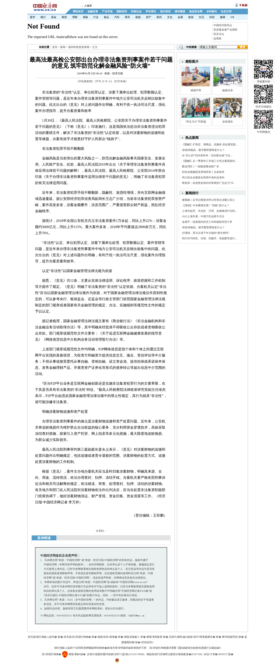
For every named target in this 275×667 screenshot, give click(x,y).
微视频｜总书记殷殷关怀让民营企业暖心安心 (208, 199)
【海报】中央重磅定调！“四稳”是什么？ (205, 205)
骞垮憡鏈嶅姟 (230, 636)
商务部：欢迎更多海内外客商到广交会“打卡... (208, 183)
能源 (138, 17)
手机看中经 (263, 66)
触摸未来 (227, 90)
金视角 (217, 38)
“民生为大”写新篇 (195, 121)
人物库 (88, 5)
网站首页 (78, 11)
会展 (180, 17)
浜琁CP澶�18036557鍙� (218, 654)
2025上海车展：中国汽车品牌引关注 (203, 216)
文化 (169, 17)
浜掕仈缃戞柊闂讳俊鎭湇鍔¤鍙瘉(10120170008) (115, 654)
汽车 (117, 17)
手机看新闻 (85, 81)
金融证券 (92, 11)
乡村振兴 (211, 11)
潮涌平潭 (195, 90)
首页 (54, 47)
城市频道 (180, 11)
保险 (85, 17)
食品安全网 (195, 11)
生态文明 (226, 11)
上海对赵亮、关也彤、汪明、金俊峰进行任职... (209, 210)
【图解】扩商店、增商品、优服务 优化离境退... (210, 144)
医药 (159, 17)
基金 (53, 17)
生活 (201, 17)
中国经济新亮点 (223, 25)
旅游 (191, 17)
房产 (148, 17)
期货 (64, 17)
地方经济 (165, 11)
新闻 (62, 47)
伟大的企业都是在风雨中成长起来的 (203, 177)
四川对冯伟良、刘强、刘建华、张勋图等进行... (209, 238)
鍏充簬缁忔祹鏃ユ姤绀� (42, 636)
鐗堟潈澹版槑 (154, 636)
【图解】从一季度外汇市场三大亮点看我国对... (209, 161)
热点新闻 (192, 137)
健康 (222, 17)
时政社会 (136, 11)
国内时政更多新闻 (78, 47)
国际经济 (121, 11)
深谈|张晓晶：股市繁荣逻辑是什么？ (203, 150)
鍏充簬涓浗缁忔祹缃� (77, 636)
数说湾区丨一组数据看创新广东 (200, 166)
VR (232, 17)
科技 (212, 17)
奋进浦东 (227, 121)
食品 (106, 17)
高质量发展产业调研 (225, 29)
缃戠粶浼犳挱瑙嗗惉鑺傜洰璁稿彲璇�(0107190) (174, 654)
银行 (43, 17)
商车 (127, 17)
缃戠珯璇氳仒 (132, 636)
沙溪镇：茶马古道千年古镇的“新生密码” (205, 232)
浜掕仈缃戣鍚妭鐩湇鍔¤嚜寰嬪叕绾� (192, 636)
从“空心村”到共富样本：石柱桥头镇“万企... (207, 155)
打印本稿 (120, 81)
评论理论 (151, 11)
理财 (75, 17)
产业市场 (107, 11)
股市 (32, 17)
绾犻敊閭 (147, 642)
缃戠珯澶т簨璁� (107, 636)
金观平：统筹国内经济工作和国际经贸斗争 (207, 221)
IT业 (95, 17)
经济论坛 (219, 34)
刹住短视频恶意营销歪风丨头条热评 (203, 172)
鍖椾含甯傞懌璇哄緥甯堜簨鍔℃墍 (126, 647)
